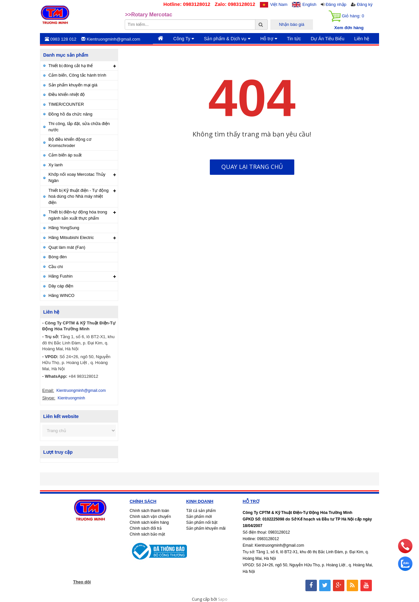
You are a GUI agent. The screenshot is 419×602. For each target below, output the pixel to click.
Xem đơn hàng (349, 27)
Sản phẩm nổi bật (201, 522)
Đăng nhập (336, 4)
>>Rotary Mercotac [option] (148, 14)
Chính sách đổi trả (146, 528)
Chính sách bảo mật (147, 534)
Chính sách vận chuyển (150, 516)
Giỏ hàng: (346, 16)
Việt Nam (278, 4)
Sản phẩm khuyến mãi (206, 528)
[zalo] (405, 569)
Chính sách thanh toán (149, 510)
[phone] (405, 552)
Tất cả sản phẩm (201, 510)
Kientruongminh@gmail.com (81, 390)
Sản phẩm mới (199, 516)
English (309, 4)
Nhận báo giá (291, 24)
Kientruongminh (71, 398)
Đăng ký (365, 4)
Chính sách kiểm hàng (149, 522)
